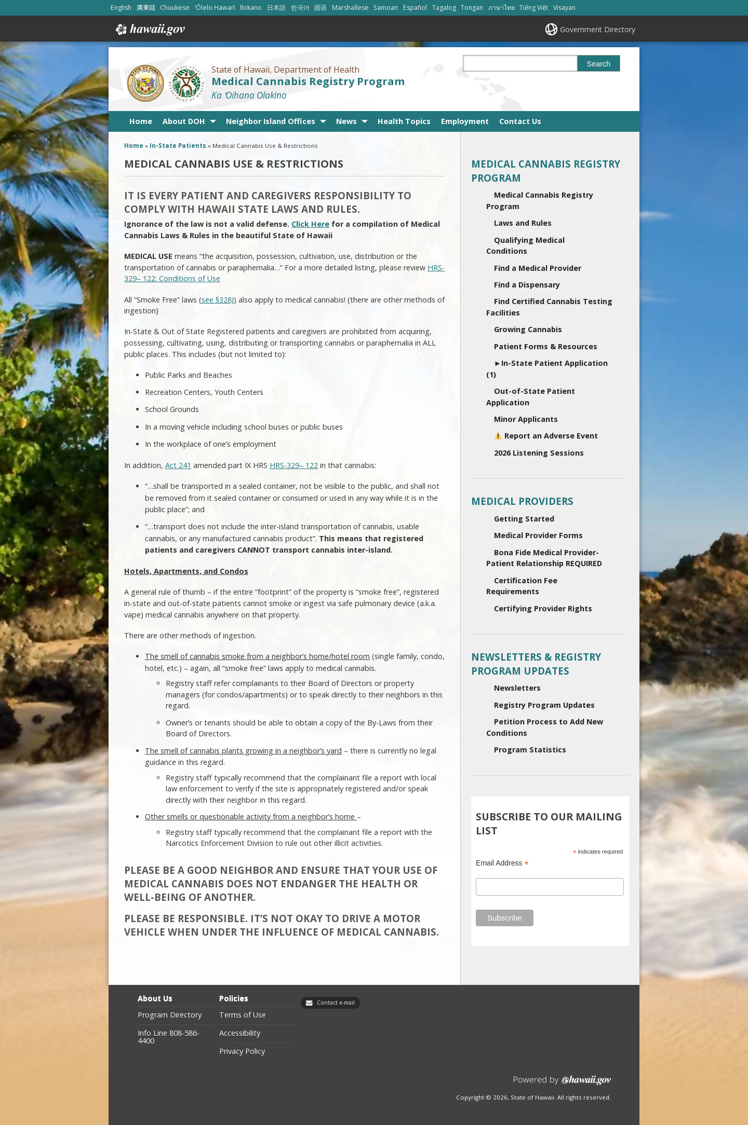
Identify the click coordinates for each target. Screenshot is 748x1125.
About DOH (184, 121)
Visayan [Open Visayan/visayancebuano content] (564, 7)
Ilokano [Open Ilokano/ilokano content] (251, 7)
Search (599, 64)
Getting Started (524, 519)
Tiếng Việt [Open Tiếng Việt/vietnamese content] (533, 7)
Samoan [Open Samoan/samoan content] (385, 7)
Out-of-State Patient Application (530, 396)
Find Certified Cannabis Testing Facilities (549, 307)
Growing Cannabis (528, 329)
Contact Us (520, 121)
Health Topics (404, 121)
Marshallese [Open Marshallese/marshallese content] (350, 7)
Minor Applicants (526, 419)
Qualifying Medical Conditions (525, 245)
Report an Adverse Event (546, 436)
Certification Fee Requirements (521, 586)
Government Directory (597, 29)
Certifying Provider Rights (543, 608)
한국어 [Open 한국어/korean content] (300, 7)
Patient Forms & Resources (545, 346)
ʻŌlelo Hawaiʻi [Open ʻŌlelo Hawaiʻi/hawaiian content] (215, 7)
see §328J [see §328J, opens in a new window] (218, 300)
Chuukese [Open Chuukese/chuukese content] (175, 7)
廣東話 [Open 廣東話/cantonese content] (146, 7)
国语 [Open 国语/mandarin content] (320, 7)
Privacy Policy (242, 1051)
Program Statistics (530, 749)
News (346, 121)
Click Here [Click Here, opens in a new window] (310, 224)
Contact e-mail (336, 1002)
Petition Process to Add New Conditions (544, 727)
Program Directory (170, 1015)
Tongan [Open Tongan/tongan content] (472, 7)
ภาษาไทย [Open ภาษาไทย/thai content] (501, 7)
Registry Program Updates (544, 705)
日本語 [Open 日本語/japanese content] (276, 7)
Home (140, 121)
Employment (465, 121)
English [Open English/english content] (121, 7)
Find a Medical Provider (537, 268)
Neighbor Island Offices (270, 121)
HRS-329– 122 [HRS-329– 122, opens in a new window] (294, 465)
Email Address (502, 863)
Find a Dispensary (527, 285)
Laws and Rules (523, 223)
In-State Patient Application (547, 368)
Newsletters (517, 688)
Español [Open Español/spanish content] (415, 7)
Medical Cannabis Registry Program (308, 81)
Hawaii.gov (149, 29)
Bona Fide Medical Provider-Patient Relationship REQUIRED (544, 558)
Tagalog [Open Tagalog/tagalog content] (444, 7)
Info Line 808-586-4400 (168, 1037)
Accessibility (239, 1033)
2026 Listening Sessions (539, 453)
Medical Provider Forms (538, 535)
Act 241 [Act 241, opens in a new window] (178, 465)
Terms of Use (242, 1015)
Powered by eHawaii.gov (562, 1084)
